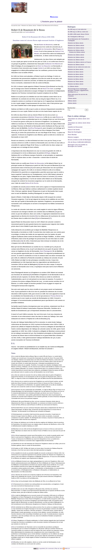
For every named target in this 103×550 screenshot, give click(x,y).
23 (48, 318)
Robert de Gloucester (37, 163)
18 (21, 241)
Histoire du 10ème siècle (76, 45)
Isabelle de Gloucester (75, 127)
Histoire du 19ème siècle (76, 64)
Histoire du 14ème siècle (76, 57)
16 (36, 218)
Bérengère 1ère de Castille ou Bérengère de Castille (77, 145)
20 (30, 274)
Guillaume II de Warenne (53, 64)
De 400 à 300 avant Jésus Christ (78, 34)
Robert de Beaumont (46, 44)
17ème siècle (72, 98)
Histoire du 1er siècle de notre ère (79, 67)
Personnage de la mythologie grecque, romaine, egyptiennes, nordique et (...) (78, 90)
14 (56, 211)
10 (31, 167)
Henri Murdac (72, 134)
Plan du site (58, 548)
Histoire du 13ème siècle (76, 55)
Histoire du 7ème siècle (75, 81)
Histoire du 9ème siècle (75, 43)
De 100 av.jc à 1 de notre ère (77, 29)
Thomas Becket (56, 296)
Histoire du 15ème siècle (76, 60)
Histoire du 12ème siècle (29, 25)
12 (56, 176)
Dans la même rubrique (77, 116)
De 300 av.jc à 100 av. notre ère (78, 32)
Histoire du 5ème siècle (75, 76)
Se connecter (50, 548)
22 (31, 296)
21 (18, 277)
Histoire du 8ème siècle (75, 84)
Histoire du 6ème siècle (75, 79)
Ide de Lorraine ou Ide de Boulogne (79, 139)
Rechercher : (72, 108)
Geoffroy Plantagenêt (35, 128)
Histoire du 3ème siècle (75, 72)
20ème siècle (72, 101)
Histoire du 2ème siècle (75, 69)
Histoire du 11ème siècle (76, 48)
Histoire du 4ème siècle (75, 74)
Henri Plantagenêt (46, 251)
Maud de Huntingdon (75, 132)
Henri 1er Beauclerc (44, 66)
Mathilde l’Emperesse (36, 117)
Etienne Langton (73, 137)
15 (35, 216)
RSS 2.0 (66, 548)
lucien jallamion (30, 32)
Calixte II (41, 68)
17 (50, 218)
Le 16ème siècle (73, 86)
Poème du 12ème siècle (77, 52)
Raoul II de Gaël (48, 88)
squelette (42, 548)
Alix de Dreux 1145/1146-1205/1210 (79, 142)
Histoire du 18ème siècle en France (79, 62)
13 (27, 187)
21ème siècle (72, 103)
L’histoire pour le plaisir (51, 22)
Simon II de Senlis (74, 129)
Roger (48, 153)
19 (38, 264)
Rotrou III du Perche (31, 183)
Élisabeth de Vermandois (44, 49)
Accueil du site (15, 25)
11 (20, 172)
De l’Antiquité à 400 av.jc (76, 36)
